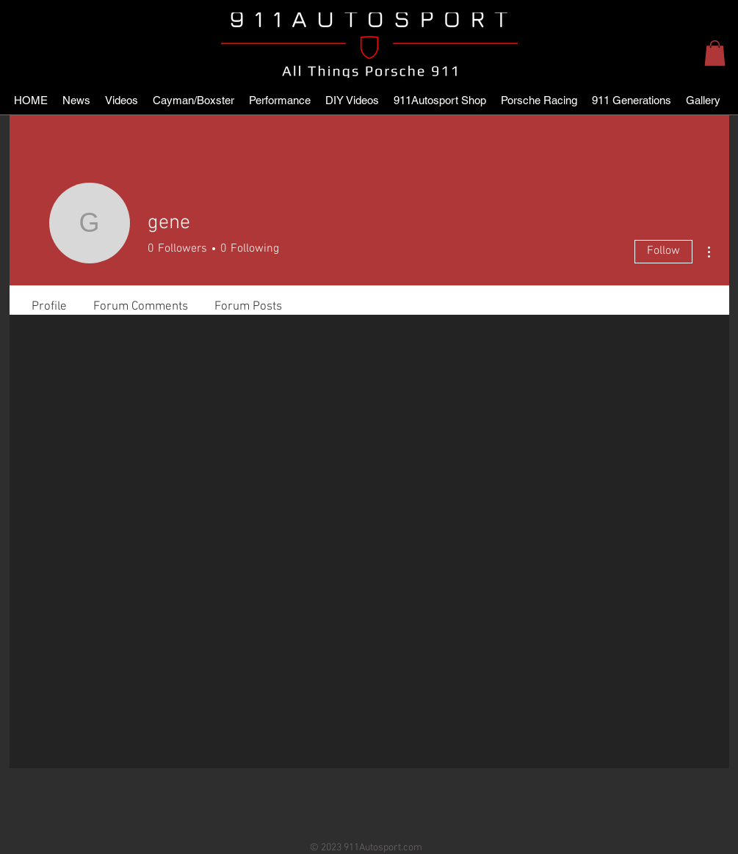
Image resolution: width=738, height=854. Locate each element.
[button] (715, 53)
